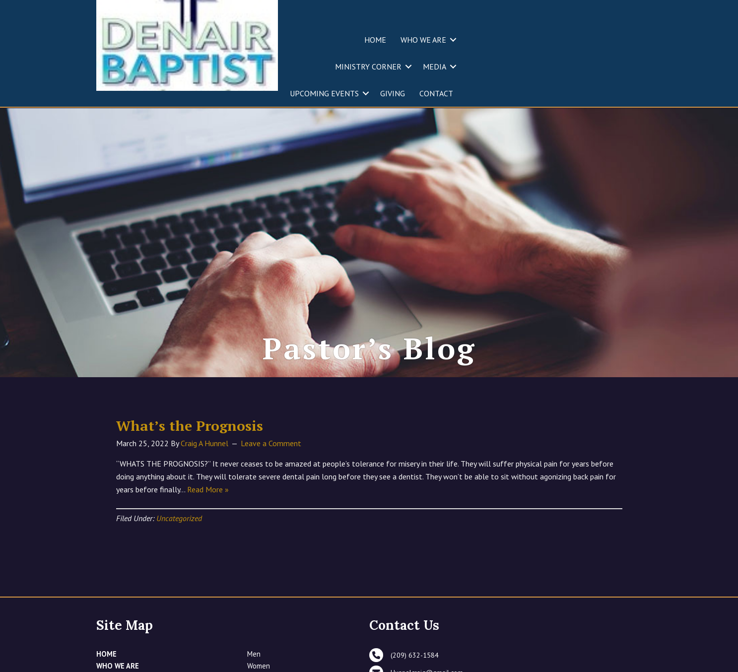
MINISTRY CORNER (368, 66)
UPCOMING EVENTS (324, 93)
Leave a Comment (271, 501)
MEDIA (434, 66)
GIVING (392, 93)
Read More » (208, 547)
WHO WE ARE (423, 40)
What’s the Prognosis (189, 483)
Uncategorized (179, 576)
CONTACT (436, 93)
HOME (375, 40)
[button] (453, 39)
